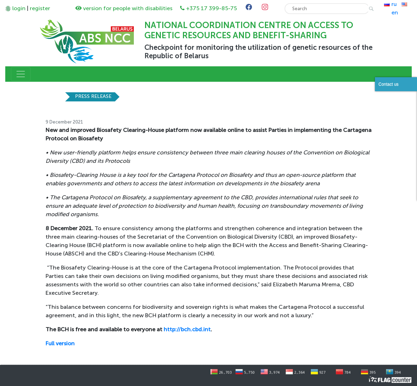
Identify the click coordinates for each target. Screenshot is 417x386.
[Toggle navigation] (20, 74)
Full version (60, 343)
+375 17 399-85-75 (211, 8)
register (40, 8)
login (19, 8)
